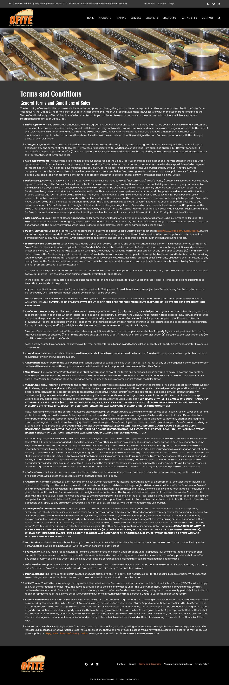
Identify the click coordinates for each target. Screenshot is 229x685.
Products (104, 18)
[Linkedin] (219, 4)
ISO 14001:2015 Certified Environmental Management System (96, 3)
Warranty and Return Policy (178, 664)
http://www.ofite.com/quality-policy (178, 231)
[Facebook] (208, 4)
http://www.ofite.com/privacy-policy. (66, 633)
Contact (207, 18)
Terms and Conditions (150, 664)
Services (136, 18)
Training (121, 18)
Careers (162, 3)
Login (171, 3)
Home (90, 18)
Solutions (152, 18)
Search (218, 18)
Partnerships (189, 18)
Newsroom (149, 3)
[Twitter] (213, 4)
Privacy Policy (202, 664)
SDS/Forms (169, 18)
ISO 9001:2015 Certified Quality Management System (35, 3)
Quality (132, 664)
